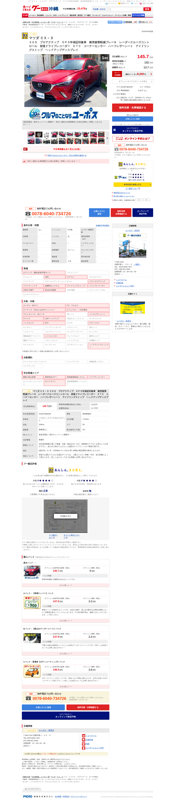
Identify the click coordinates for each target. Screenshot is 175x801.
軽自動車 (40, 15)
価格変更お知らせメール (121, 192)
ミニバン (48, 15)
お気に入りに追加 (147, 3)
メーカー (32, 15)
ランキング (96, 15)
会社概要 (58, 796)
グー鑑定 (87, 15)
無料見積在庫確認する (121, 212)
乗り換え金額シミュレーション (124, 196)
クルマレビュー (107, 15)
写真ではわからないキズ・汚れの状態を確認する (67, 155)
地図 (87, 744)
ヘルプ (136, 3)
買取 (129, 15)
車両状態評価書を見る (133, 184)
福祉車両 (73, 15)
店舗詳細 (89, 740)
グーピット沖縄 (120, 15)
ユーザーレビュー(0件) (95, 748)
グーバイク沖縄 (138, 15)
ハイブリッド (63, 15)
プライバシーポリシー (79, 796)
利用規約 (66, 796)
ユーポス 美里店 (133, 230)
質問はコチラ (125, 3)
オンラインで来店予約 (132, 129)
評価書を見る (65, 516)
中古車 (25, 15)
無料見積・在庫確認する (132, 107)
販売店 (102, 9)
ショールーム (91, 736)
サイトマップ (112, 3)
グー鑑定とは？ (132, 188)
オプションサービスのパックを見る (133, 81)
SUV (55, 15)
